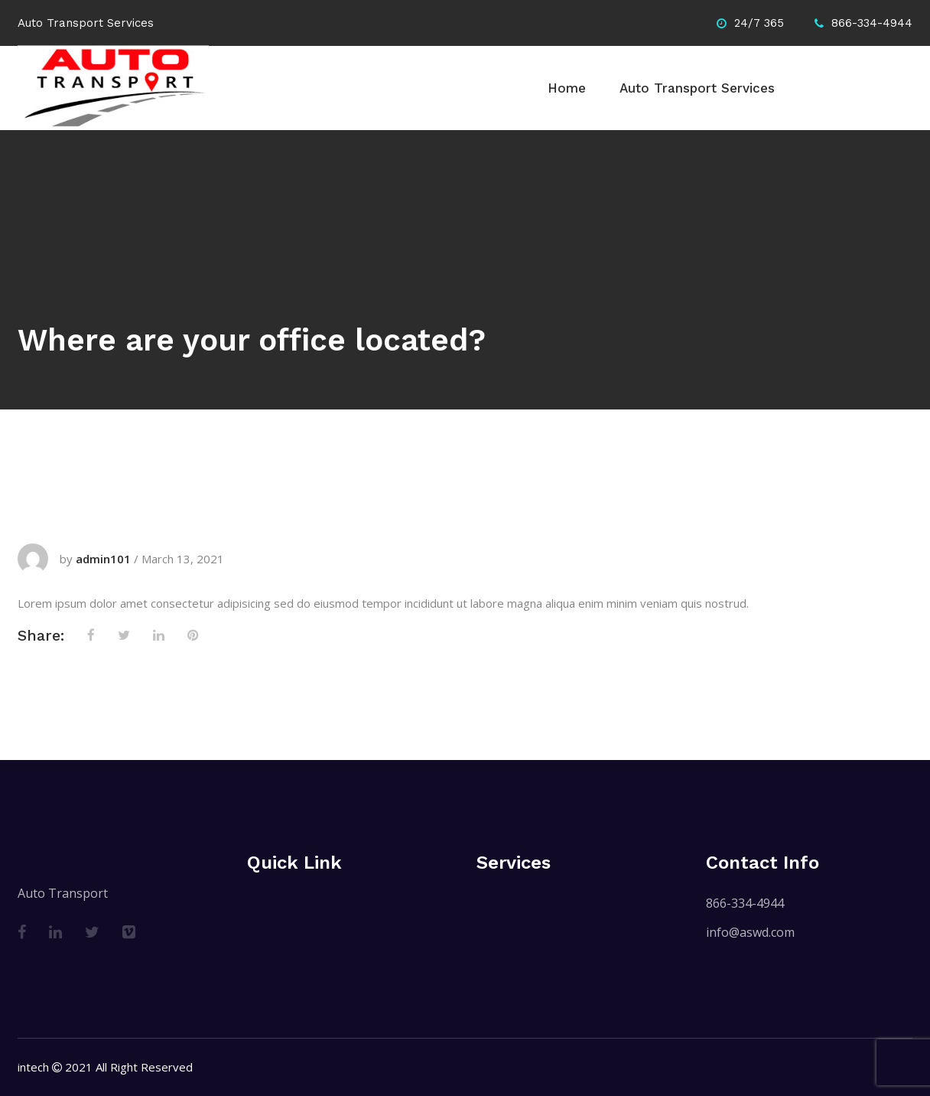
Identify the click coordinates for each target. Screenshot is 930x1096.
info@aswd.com (750, 932)
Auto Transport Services (697, 88)
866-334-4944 (745, 903)
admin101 (103, 558)
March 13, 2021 (182, 558)
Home (567, 88)
